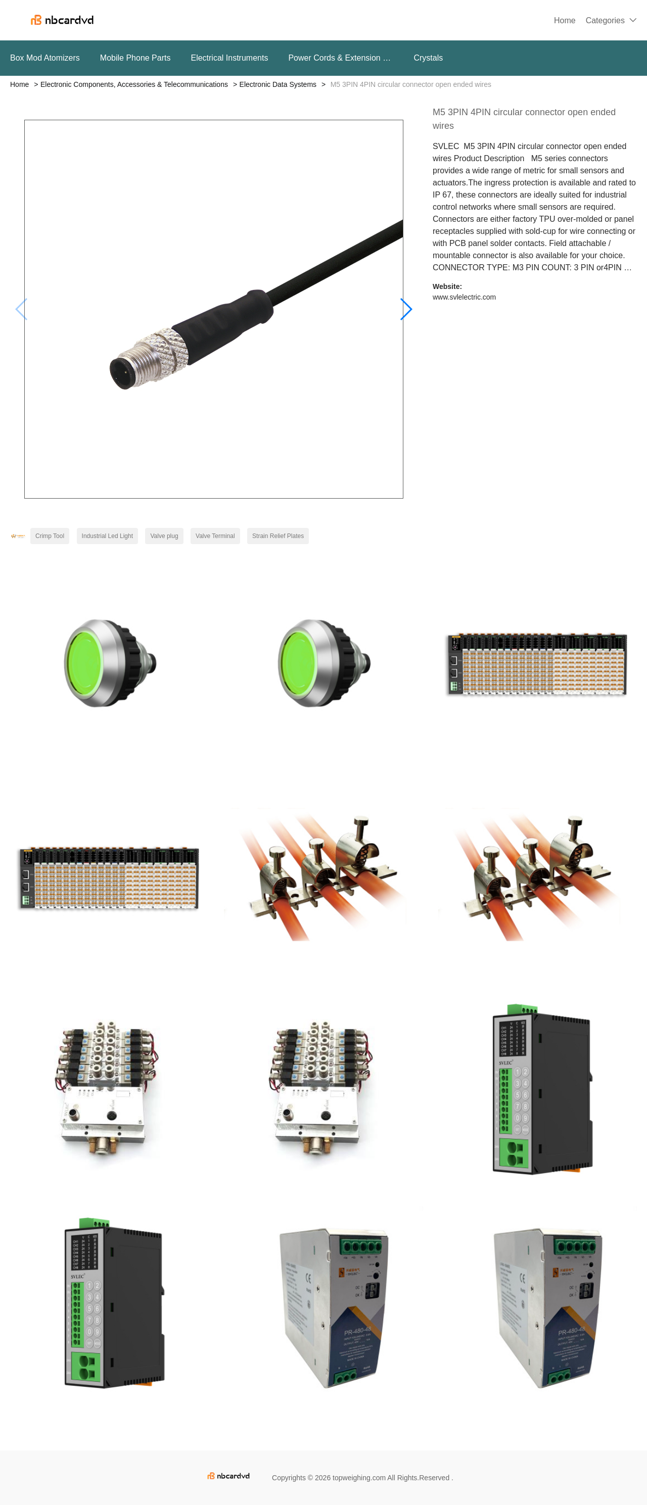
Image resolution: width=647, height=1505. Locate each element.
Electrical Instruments (229, 58)
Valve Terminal (215, 536)
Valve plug (164, 536)
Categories (605, 20)
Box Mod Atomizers (45, 58)
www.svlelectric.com (464, 297)
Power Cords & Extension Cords (340, 58)
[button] (405, 309)
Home (565, 20)
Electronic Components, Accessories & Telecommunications (134, 84)
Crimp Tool (49, 536)
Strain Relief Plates (278, 536)
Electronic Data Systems (278, 84)
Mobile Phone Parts (135, 58)
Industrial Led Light (107, 536)
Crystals (428, 58)
